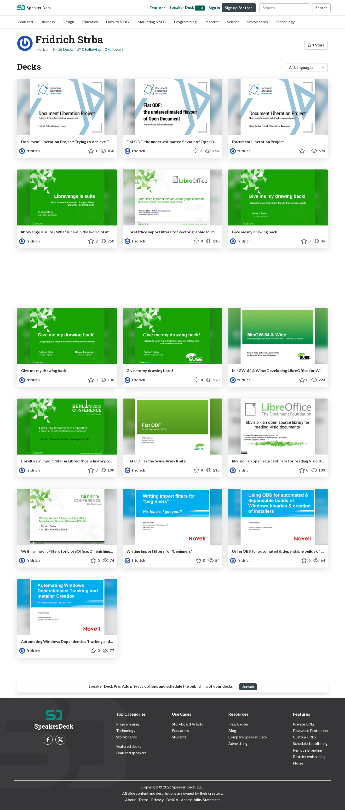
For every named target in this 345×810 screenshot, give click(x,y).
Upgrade (248, 687)
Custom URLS (304, 737)
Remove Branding (307, 750)
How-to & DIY (118, 21)
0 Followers (114, 49)
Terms (143, 799)
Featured (25, 21)
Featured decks (128, 746)
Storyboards (257, 21)
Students (179, 737)
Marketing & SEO (151, 21)
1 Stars (316, 45)
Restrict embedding (309, 756)
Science (233, 21)
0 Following (91, 49)
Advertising (237, 743)
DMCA (172, 799)
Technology (285, 21)
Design (68, 21)
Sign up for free (239, 7)
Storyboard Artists (187, 724)
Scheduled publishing (310, 743)
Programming (185, 21)
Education (90, 21)
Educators (180, 730)
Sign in (214, 7)
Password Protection (310, 730)
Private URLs (304, 724)
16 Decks (66, 49)
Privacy (157, 799)
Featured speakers (131, 752)
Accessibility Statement (200, 799)
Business (47, 21)
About (130, 799)
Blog (232, 730)
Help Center (238, 724)
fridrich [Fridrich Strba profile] (29, 150)
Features (158, 7)
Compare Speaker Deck (247, 737)
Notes (298, 763)
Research (211, 21)
